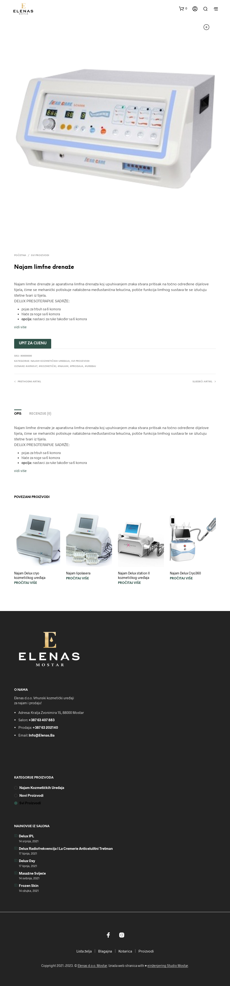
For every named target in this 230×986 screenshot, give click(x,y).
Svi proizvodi (40, 255)
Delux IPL (26, 836)
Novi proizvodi (31, 795)
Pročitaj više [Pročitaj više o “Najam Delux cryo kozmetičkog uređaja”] (25, 583)
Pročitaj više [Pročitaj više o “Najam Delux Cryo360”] (181, 578)
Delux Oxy (27, 861)
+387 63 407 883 (41, 720)
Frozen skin (28, 885)
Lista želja (84, 951)
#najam (63, 366)
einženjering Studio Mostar (167, 966)
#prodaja (76, 366)
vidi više (20, 327)
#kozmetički (47, 366)
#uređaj (90, 366)
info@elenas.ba (41, 735)
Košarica (125, 951)
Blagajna (105, 951)
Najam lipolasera (78, 573)
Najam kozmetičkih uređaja (50, 361)
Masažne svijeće (32, 873)
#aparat (31, 366)
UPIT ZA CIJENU (32, 343)
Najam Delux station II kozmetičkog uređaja (134, 575)
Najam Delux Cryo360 (185, 573)
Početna (20, 255)
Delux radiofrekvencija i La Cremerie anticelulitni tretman (66, 848)
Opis (17, 413)
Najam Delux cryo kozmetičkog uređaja (29, 575)
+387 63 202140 (45, 727)
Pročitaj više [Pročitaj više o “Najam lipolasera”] (77, 578)
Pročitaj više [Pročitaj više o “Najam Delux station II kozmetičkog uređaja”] (129, 583)
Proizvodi (146, 951)
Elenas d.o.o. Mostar (92, 966)
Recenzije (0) (40, 413)
